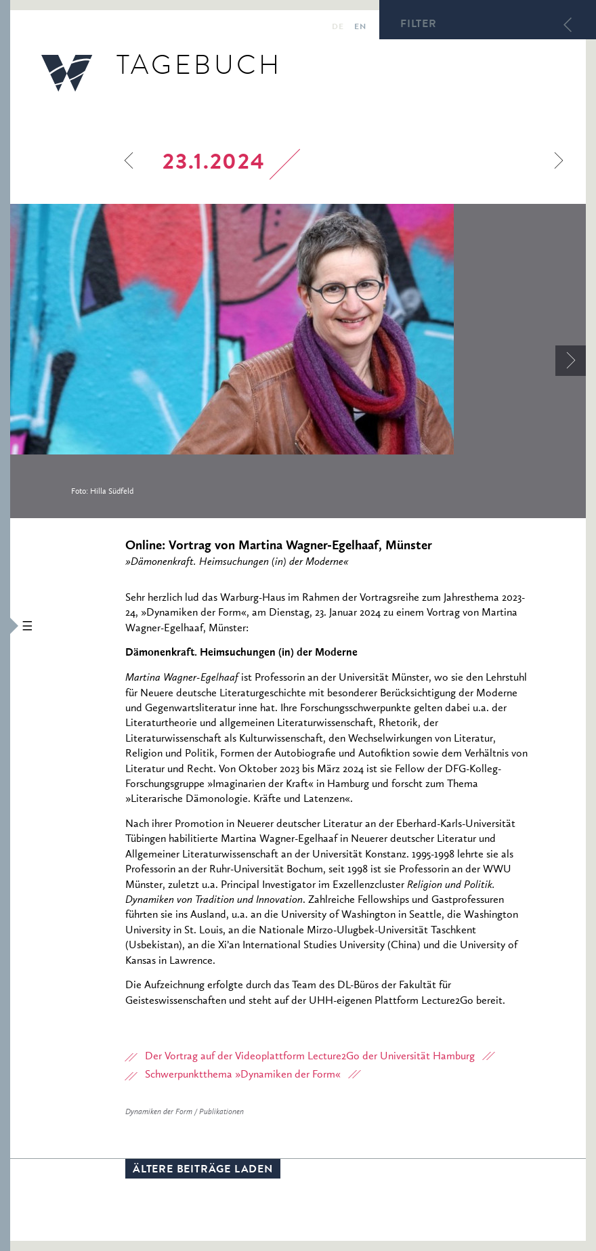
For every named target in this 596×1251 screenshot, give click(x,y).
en (360, 28)
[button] (5, 625)
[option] (298, 361)
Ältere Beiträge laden (203, 1170)
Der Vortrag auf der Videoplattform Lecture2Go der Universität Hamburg (310, 1056)
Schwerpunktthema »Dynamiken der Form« (243, 1074)
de (337, 28)
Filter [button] (418, 25)
